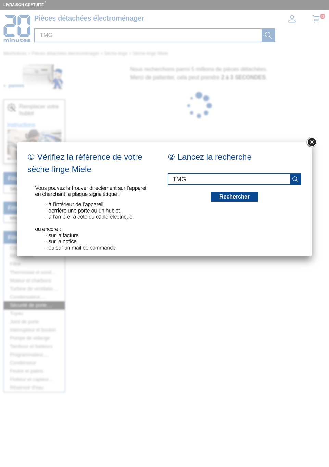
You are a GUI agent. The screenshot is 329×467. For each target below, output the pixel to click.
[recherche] (295, 179)
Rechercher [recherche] (234, 197)
